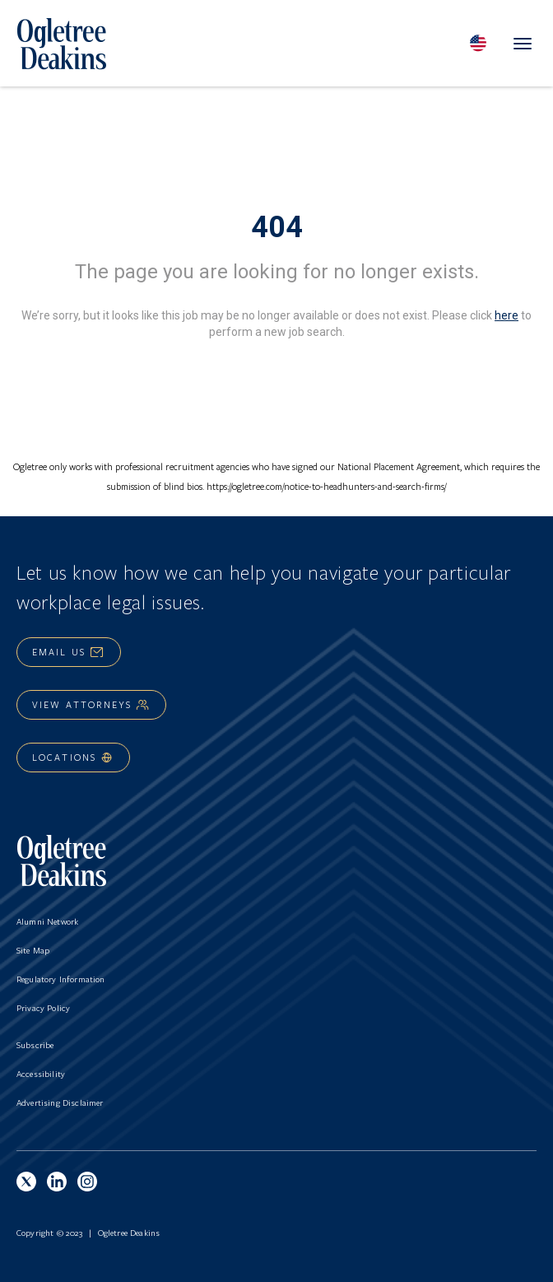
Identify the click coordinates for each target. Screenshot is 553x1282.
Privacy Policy (43, 1008)
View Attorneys (91, 704)
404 (277, 227)
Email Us (68, 652)
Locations (73, 757)
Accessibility (40, 1073)
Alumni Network (47, 921)
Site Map (32, 950)
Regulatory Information (60, 979)
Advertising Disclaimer (60, 1102)
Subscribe (34, 1045)
